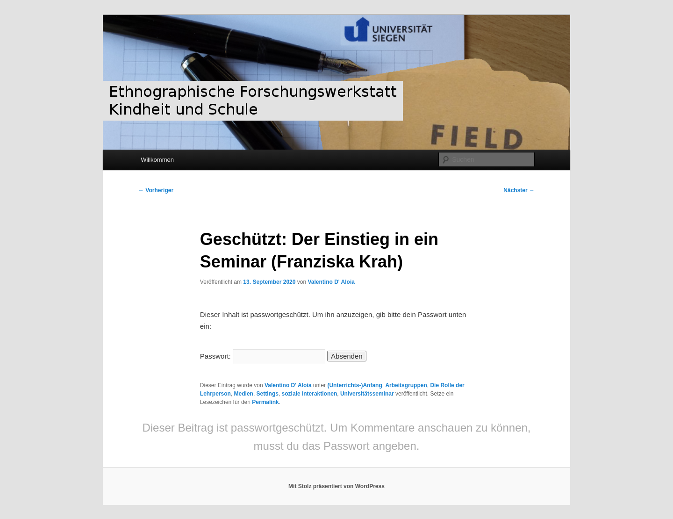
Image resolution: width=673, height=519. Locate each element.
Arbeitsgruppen (406, 385)
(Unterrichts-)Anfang (354, 385)
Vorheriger (155, 190)
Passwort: (262, 356)
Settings (268, 393)
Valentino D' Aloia (331, 282)
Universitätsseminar (367, 393)
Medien (243, 393)
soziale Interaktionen (309, 393)
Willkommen (157, 159)
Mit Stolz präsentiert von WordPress (336, 486)
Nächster (519, 190)
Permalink (265, 402)
